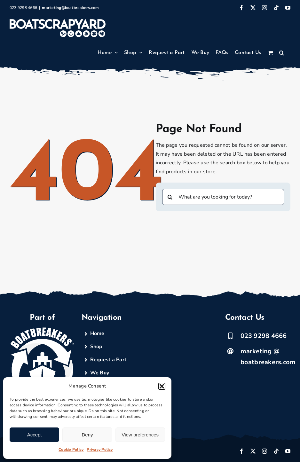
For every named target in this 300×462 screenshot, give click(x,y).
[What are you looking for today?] (223, 197)
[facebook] (241, 451)
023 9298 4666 (264, 336)
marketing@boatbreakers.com (70, 7)
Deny (87, 434)
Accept (34, 434)
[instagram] (264, 451)
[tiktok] (276, 451)
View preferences (140, 434)
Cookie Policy (71, 449)
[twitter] (253, 451)
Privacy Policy (100, 449)
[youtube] (287, 451)
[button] (162, 386)
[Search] (170, 197)
